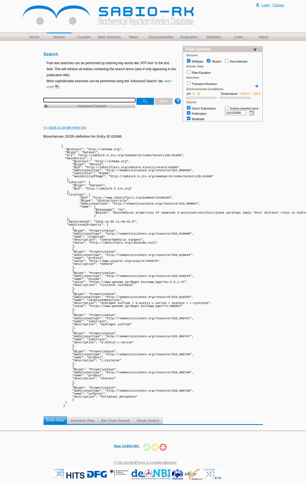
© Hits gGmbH (124, 463)
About (264, 37)
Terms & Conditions (151, 463)
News (133, 37)
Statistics (213, 37)
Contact (278, 5)
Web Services (109, 37)
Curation (84, 37)
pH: (189, 93)
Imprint (171, 463)
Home (34, 37)
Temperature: (229, 93)
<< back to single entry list (64, 127)
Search (59, 37)
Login (265, 5)
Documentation (161, 37)
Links (238, 37)
